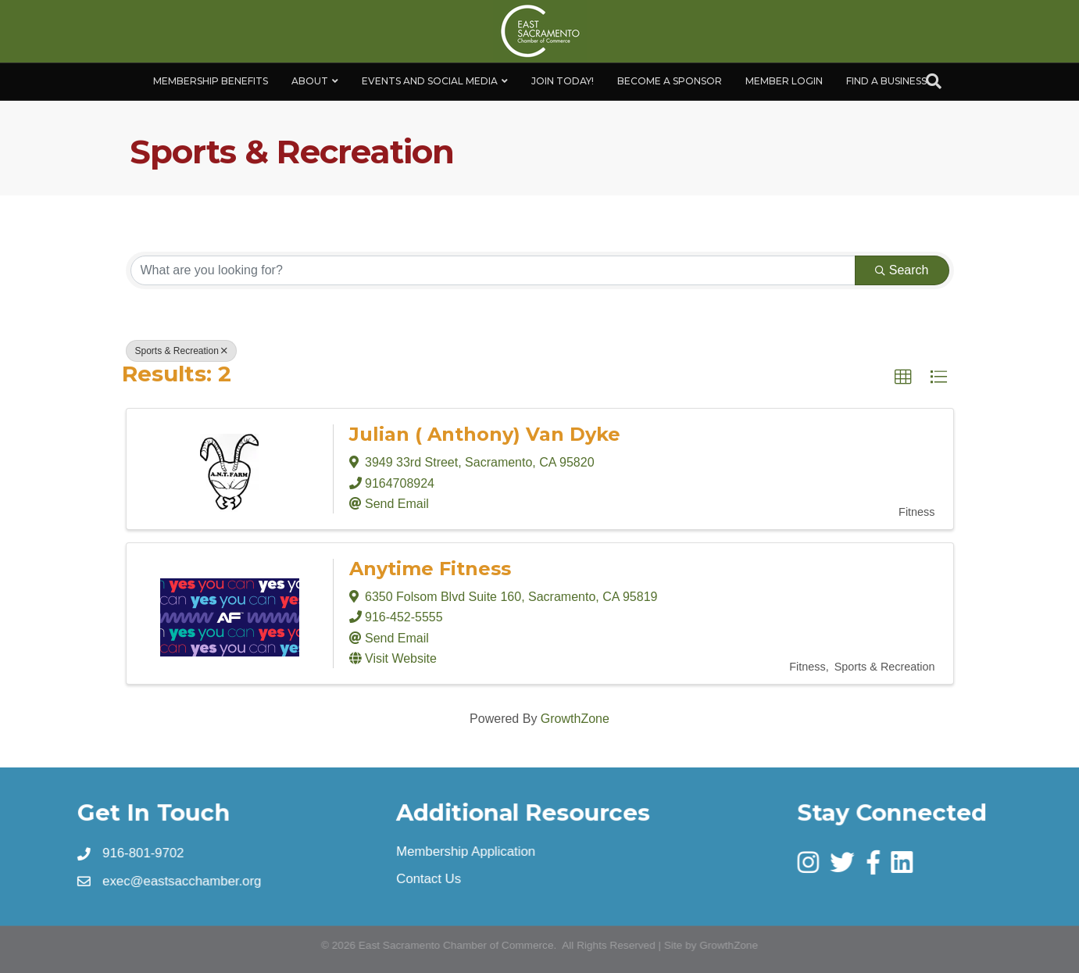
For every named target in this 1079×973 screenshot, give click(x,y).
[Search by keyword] (493, 270)
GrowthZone (575, 718)
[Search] (934, 81)
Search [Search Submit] (902, 270)
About (309, 81)
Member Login (784, 81)
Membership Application (466, 852)
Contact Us (429, 878)
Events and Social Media (430, 81)
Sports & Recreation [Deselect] (181, 350)
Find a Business (886, 81)
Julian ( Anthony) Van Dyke (484, 434)
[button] (903, 377)
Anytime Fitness (430, 568)
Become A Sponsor (669, 81)
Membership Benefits (210, 81)
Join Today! (562, 81)
